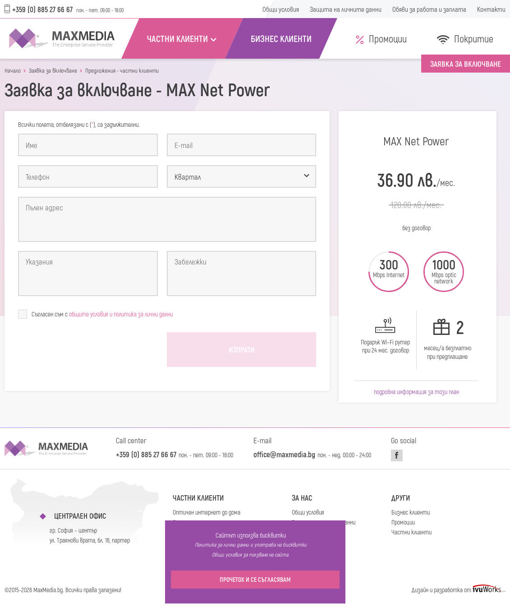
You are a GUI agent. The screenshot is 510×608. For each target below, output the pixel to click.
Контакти (491, 9)
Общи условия (280, 9)
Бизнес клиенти (410, 512)
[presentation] (86, 349)
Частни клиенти (198, 497)
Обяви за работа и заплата (429, 9)
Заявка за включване (53, 71)
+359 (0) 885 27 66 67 (39, 9)
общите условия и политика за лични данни (121, 314)
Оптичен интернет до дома (206, 512)
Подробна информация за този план (416, 391)
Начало (13, 71)
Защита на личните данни (345, 9)
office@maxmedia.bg (284, 454)
